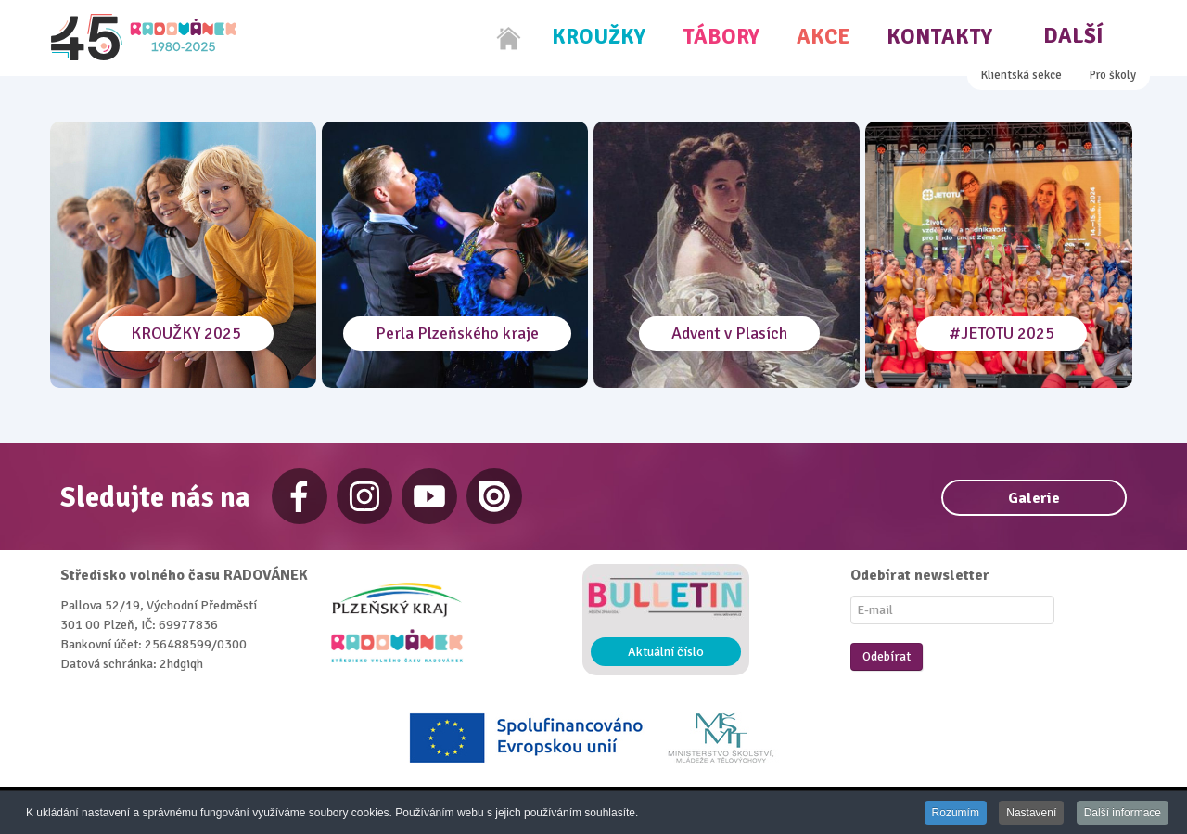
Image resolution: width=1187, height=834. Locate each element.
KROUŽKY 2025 (186, 333)
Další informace (1122, 813)
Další (1073, 35)
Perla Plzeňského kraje (457, 333)
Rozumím (955, 813)
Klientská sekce (1021, 75)
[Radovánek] (143, 37)
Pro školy (1113, 75)
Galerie (1034, 498)
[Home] (509, 38)
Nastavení (1031, 813)
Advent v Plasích (729, 333)
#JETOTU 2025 (1001, 333)
